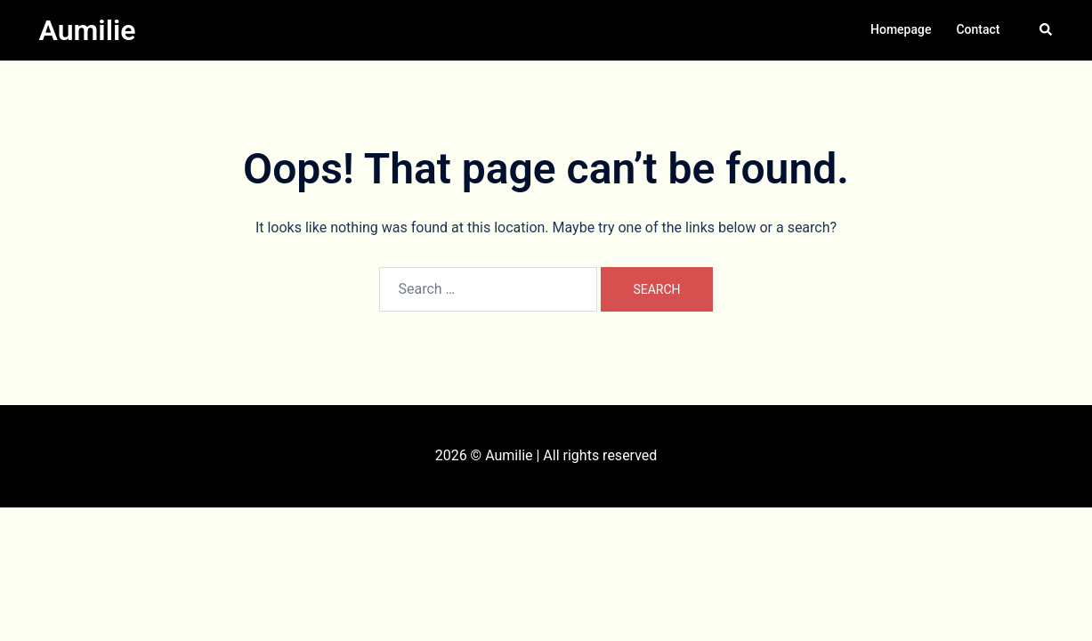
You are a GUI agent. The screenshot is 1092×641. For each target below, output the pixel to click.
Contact (977, 29)
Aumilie (87, 30)
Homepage (900, 29)
